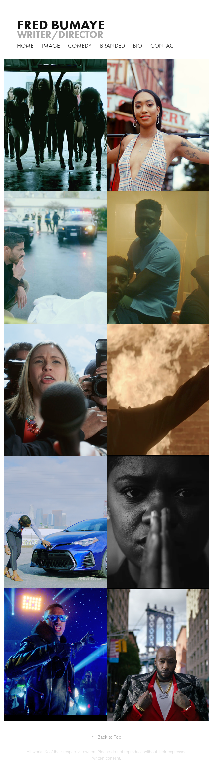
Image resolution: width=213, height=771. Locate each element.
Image (51, 45)
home (25, 45)
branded (112, 45)
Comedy (80, 45)
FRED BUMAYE (61, 25)
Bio (137, 45)
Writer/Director (60, 34)
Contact (163, 45)
